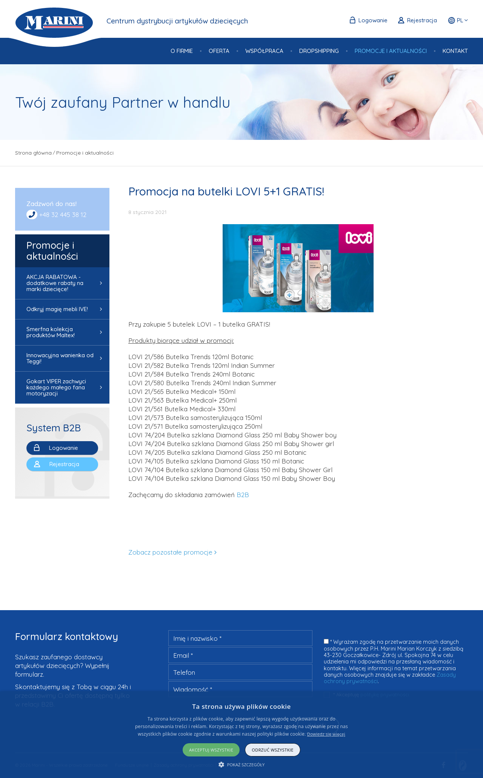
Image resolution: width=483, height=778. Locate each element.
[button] (241, 764)
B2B (243, 495)
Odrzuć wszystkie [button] (272, 750)
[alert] (241, 734)
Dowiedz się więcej (326, 734)
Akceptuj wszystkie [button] (211, 750)
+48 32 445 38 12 (62, 215)
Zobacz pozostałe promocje (170, 552)
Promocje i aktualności (52, 250)
